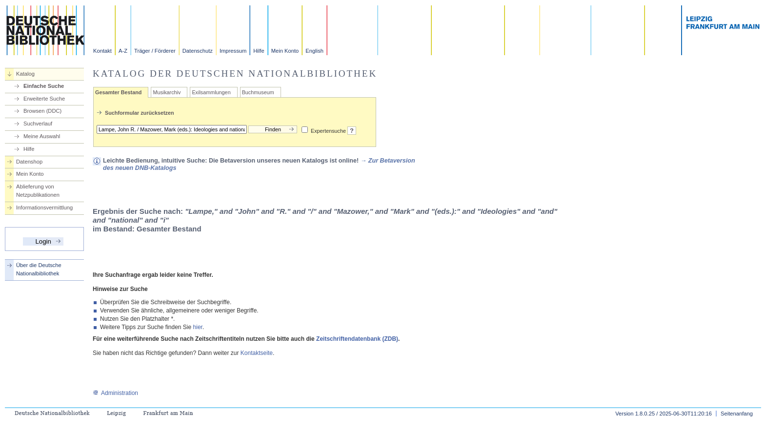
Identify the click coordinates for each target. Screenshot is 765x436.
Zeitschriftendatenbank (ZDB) (357, 338)
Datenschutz (197, 51)
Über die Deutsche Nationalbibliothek (38, 269)
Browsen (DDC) (42, 111)
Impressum (233, 51)
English (314, 51)
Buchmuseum (258, 92)
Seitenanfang (737, 413)
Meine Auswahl (41, 136)
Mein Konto (285, 51)
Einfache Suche (43, 86)
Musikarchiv (167, 92)
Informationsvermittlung (44, 207)
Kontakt (102, 51)
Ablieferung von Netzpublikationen (38, 191)
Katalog (25, 74)
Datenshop (29, 162)
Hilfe (258, 51)
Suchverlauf (37, 123)
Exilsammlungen (211, 92)
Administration (115, 393)
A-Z (123, 51)
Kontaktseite (257, 353)
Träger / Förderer (155, 51)
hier (197, 327)
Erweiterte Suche (44, 99)
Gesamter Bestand (118, 92)
